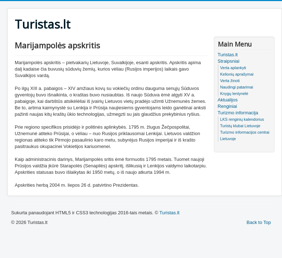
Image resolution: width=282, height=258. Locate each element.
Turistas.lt (228, 54)
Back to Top (258, 222)
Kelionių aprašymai (237, 74)
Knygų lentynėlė (234, 93)
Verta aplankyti (233, 68)
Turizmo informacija (238, 112)
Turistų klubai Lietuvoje (240, 126)
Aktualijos (228, 99)
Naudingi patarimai (236, 87)
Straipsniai (229, 61)
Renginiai (227, 106)
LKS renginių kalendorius (242, 119)
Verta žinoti (230, 80)
